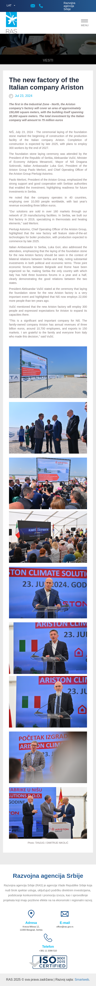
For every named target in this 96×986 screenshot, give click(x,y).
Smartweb (82, 979)
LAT (9, 5)
